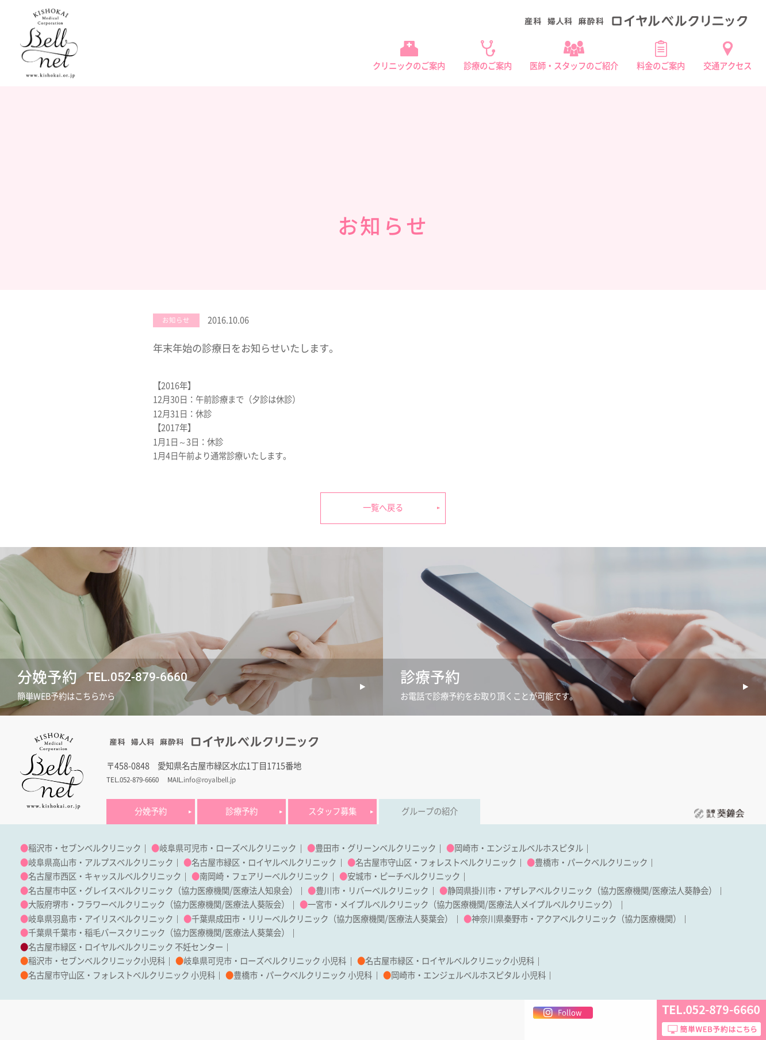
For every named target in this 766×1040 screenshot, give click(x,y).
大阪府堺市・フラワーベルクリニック (96, 904)
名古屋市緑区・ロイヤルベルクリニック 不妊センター (125, 947)
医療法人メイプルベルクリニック (548, 904)
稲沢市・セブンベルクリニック (84, 848)
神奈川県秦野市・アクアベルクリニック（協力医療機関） (576, 919)
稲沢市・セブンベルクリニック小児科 (96, 961)
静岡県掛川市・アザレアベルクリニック (519, 890)
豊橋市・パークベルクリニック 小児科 (302, 975)
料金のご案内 (661, 66)
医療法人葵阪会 (253, 904)
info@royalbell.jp (209, 780)
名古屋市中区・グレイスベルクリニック (100, 890)
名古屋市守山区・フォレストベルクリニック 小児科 (121, 975)
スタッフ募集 (332, 811)
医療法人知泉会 (261, 890)
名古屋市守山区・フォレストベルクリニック (435, 862)
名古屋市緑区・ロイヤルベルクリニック (264, 862)
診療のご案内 (488, 66)
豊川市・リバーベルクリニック (372, 890)
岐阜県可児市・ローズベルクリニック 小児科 (264, 961)
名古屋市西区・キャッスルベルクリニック (104, 876)
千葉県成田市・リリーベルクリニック (260, 919)
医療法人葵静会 (680, 890)
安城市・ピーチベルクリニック (403, 876)
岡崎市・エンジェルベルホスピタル (518, 848)
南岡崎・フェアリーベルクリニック (264, 876)
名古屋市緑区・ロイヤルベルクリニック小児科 (449, 961)
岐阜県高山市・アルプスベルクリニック (100, 862)
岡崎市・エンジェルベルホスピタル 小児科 (468, 975)
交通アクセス (727, 66)
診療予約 (241, 811)
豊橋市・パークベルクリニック (591, 862)
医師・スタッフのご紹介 (574, 66)
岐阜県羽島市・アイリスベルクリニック (100, 919)
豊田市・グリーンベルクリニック (375, 848)
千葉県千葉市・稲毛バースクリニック (96, 932)
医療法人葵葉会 (416, 919)
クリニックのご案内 (409, 66)
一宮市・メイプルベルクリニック (368, 904)
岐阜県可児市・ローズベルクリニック (227, 848)
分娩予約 (151, 811)
